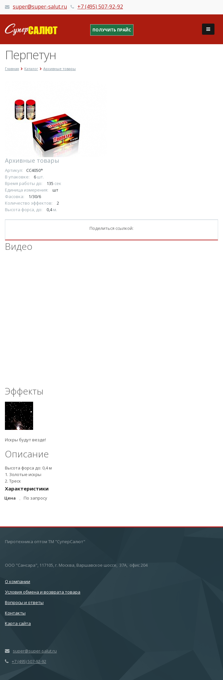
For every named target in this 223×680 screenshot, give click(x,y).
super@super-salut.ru (40, 6)
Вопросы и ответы (24, 602)
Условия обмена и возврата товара (42, 592)
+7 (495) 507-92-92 (100, 6)
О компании (17, 581)
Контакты (15, 613)
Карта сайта (18, 623)
